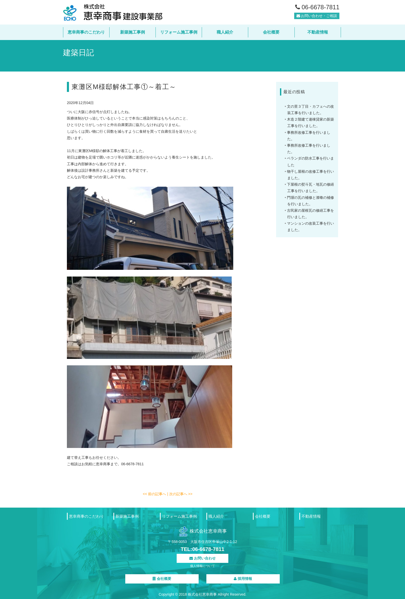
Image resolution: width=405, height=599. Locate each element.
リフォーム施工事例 (178, 32)
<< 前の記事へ (155, 494)
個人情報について (202, 566)
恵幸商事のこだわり (86, 32)
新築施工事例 (132, 32)
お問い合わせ (202, 558)
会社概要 (271, 32)
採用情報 (243, 579)
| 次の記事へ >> (179, 494)
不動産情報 (317, 32)
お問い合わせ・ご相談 (317, 18)
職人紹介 (225, 32)
